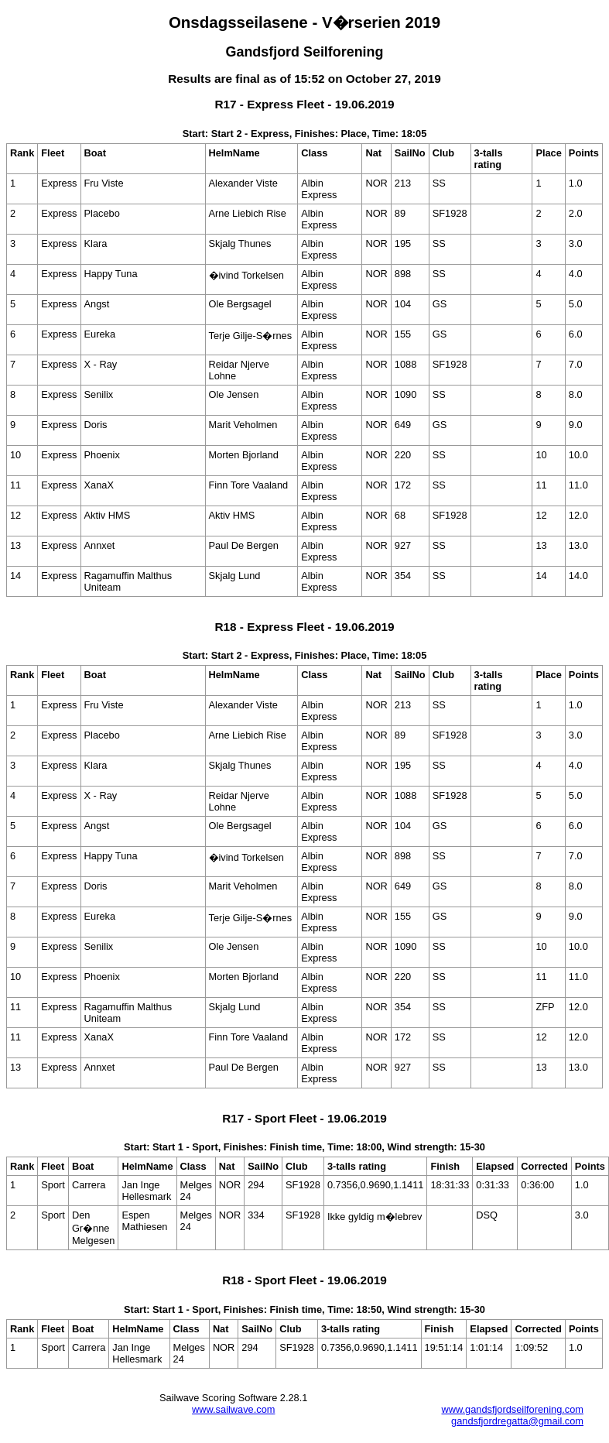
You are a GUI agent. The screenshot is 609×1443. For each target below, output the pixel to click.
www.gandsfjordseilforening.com (512, 1409)
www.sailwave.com (233, 1409)
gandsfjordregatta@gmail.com (517, 1421)
